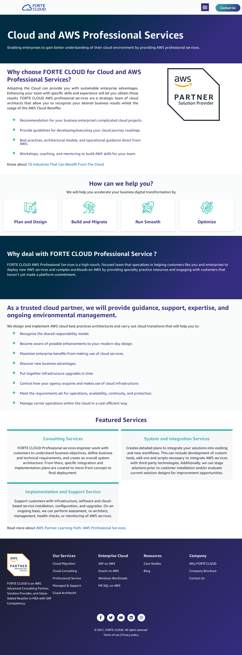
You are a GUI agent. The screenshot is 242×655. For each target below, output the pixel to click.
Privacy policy (130, 635)
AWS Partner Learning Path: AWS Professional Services (80, 528)
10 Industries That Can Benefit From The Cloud (66, 164)
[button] (205, 7)
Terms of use (111, 635)
